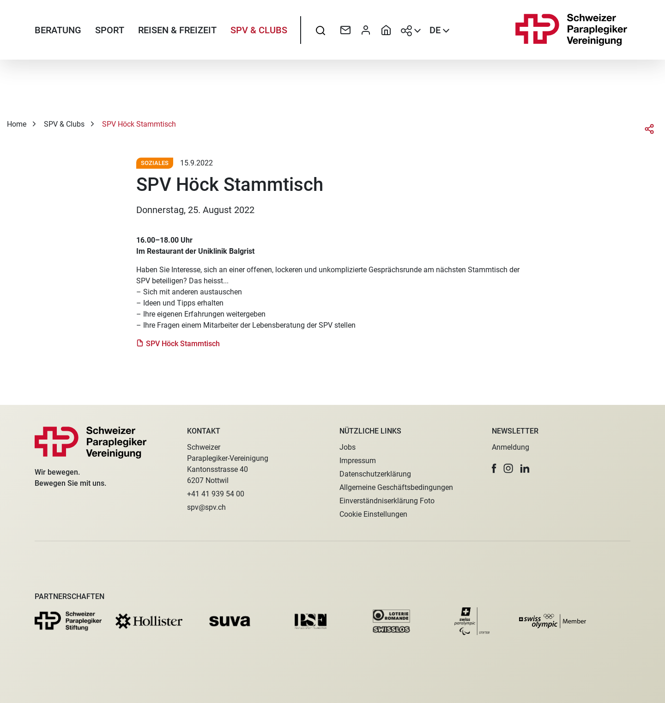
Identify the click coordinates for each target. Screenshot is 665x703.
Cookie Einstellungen (373, 514)
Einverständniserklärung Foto (387, 500)
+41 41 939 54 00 (215, 493)
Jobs (347, 447)
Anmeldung (510, 447)
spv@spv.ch (206, 507)
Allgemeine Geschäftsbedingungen (396, 487)
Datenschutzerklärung (375, 474)
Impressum (357, 460)
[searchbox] (320, 30)
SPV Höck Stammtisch (184, 343)
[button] (494, 468)
